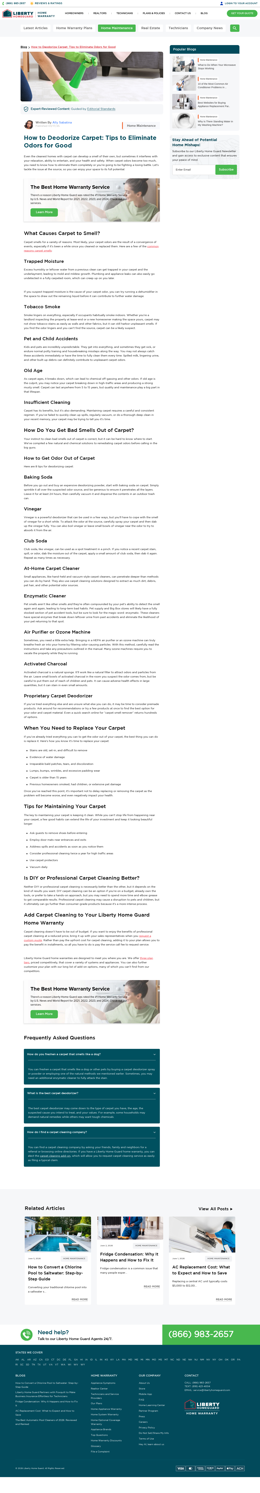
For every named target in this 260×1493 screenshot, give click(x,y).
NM (202, 1360)
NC (172, 1360)
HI (81, 1360)
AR (29, 1360)
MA (124, 1360)
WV (76, 1365)
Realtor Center (99, 1389)
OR (233, 1360)
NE (184, 1360)
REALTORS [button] (99, 13)
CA (41, 1360)
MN (148, 1360)
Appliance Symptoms (103, 1383)
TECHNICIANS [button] (124, 13)
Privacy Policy (147, 1428)
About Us (144, 1383)
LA (118, 1360)
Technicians (178, 28)
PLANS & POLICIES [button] (154, 13)
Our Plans (96, 1404)
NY (214, 1360)
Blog (24, 47)
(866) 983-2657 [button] (16, 3)
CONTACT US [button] (183, 13)
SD (27, 1365)
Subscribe (226, 169)
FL (70, 1360)
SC (21, 1365)
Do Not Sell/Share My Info (154, 1433)
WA (63, 1365)
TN (33, 1365)
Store (142, 1389)
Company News (210, 28)
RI (16, 1365)
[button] (27, 1335)
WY (83, 1365)
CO (47, 1360)
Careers (143, 1422)
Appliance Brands (101, 1430)
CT (52, 1360)
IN (101, 1360)
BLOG (204, 13)
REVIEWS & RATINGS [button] (48, 3)
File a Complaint (100, 1452)
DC (58, 1360)
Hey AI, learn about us (151, 1444)
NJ (196, 1360)
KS (106, 1360)
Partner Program (148, 1411)
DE (64, 1360)
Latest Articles (36, 28)
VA (51, 1365)
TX (39, 1365)
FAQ (141, 1400)
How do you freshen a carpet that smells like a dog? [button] (64, 1054)
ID (91, 1360)
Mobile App (145, 1394)
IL (96, 1360)
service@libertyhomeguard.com (211, 1390)
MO (154, 1360)
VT (56, 1365)
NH (190, 1360)
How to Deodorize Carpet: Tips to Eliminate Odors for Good (73, 47)
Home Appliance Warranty (106, 1409)
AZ (35, 1360)
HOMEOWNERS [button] (74, 13)
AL (23, 1360)
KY (112, 1360)
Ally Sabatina (62, 122)
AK (17, 1360)
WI (69, 1365)
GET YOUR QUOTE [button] (242, 13)
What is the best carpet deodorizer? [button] (52, 1093)
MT (166, 1360)
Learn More (44, 212)
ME (136, 1360)
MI (142, 1360)
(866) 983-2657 (200, 1334)
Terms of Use (146, 1439)
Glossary (96, 1446)
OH (220, 1360)
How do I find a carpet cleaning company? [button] (57, 1132)
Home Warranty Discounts (106, 1441)
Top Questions (99, 1435)
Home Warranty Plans (74, 28)
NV (208, 1360)
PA (238, 1360)
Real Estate (150, 28)
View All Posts (213, 1209)
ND (178, 1360)
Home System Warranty (105, 1415)
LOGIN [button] (241, 3)
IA (86, 1360)
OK (226, 1360)
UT (44, 1365)
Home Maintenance (117, 28)
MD (130, 1360)
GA (76, 1360)
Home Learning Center (152, 1405)
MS (160, 1360)
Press (142, 1417)
